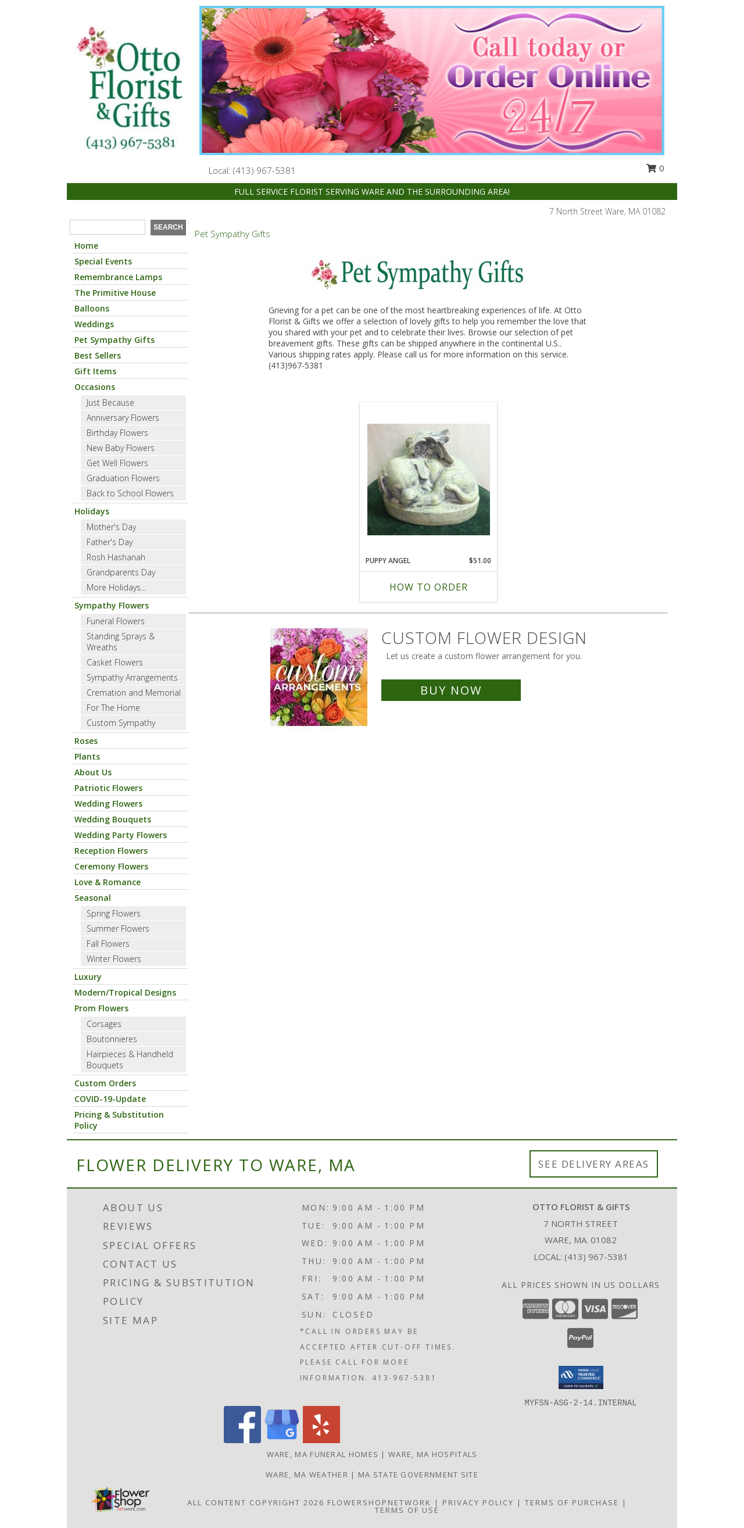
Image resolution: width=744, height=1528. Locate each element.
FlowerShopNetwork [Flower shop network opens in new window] (379, 1502)
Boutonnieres (112, 1038)
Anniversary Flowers (123, 417)
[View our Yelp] (321, 1439)
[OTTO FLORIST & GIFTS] (129, 88)
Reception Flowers (111, 850)
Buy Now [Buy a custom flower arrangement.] (451, 690)
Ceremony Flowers (111, 866)
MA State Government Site (418, 1474)
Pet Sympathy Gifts (114, 339)
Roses (86, 740)
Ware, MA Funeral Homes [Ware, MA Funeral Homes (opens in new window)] (323, 1454)
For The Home (113, 707)
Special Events (103, 261)
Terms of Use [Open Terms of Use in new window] (407, 1510)
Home (86, 245)
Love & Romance (107, 882)
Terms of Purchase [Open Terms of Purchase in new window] (572, 1502)
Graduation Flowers (123, 478)
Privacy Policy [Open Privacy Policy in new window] (478, 1502)
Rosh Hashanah (116, 557)
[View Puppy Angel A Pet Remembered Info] (428, 479)
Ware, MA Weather (307, 1474)
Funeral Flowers (116, 621)
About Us (93, 772)
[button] (581, 1377)
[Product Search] (107, 227)
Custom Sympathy (121, 722)
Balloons (91, 308)
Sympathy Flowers (111, 605)
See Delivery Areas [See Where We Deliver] (593, 1164)
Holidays (91, 511)
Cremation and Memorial (134, 692)
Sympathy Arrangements (132, 677)
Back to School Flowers (130, 493)
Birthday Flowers (117, 432)
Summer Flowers (118, 928)
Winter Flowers (114, 958)
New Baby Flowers (121, 447)
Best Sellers (97, 355)
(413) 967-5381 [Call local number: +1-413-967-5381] (264, 170)
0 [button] (655, 168)
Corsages (104, 1023)
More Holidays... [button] (116, 587)
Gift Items (95, 371)
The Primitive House (115, 292)
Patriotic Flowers (108, 787)
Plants (87, 756)
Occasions (94, 386)
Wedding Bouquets (112, 819)
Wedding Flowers (108, 803)
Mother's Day (111, 526)
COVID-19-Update (110, 1098)
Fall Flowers (108, 943)
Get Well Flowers (117, 462)
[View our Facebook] (242, 1439)
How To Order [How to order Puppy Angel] (428, 587)
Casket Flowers (115, 662)
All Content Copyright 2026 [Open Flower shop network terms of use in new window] (255, 1502)
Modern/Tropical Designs (125, 992)
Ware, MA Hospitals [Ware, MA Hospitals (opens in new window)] (432, 1454)
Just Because (110, 402)
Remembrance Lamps (118, 276)
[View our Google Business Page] (282, 1439)
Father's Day (110, 541)
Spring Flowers (114, 913)
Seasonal (92, 897)
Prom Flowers (101, 1008)
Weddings (94, 324)
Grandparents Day (121, 572)
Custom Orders (105, 1083)
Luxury (88, 976)
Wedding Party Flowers (120, 834)
